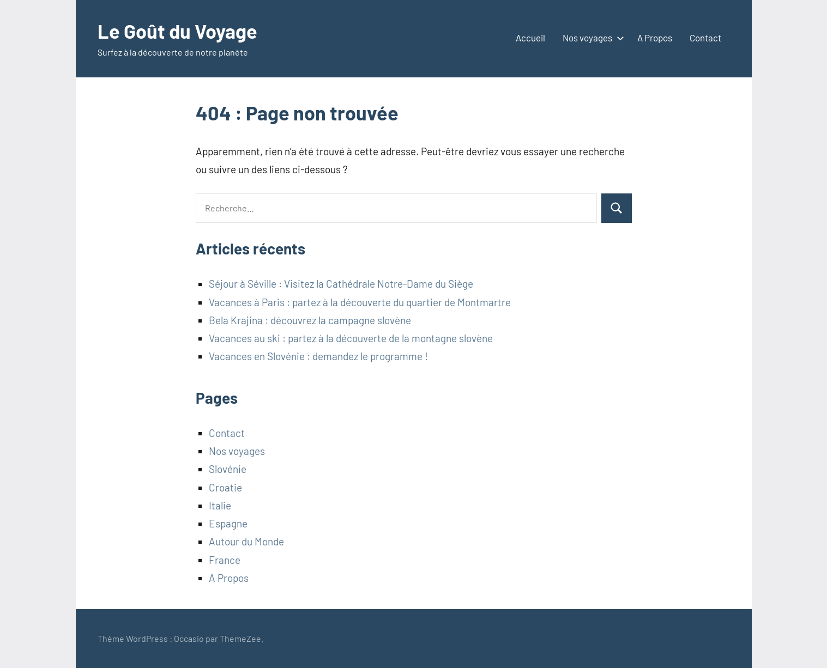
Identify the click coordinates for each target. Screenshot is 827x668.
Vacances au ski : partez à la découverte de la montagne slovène (351, 338)
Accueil (530, 37)
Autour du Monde (246, 541)
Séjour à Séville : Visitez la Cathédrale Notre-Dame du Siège (341, 283)
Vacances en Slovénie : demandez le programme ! (318, 356)
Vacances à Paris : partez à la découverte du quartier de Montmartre (360, 302)
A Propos (654, 37)
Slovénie (227, 469)
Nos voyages (591, 37)
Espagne (228, 523)
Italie (220, 505)
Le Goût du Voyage (177, 30)
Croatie (225, 487)
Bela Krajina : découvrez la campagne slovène (310, 320)
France (224, 560)
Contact (705, 37)
